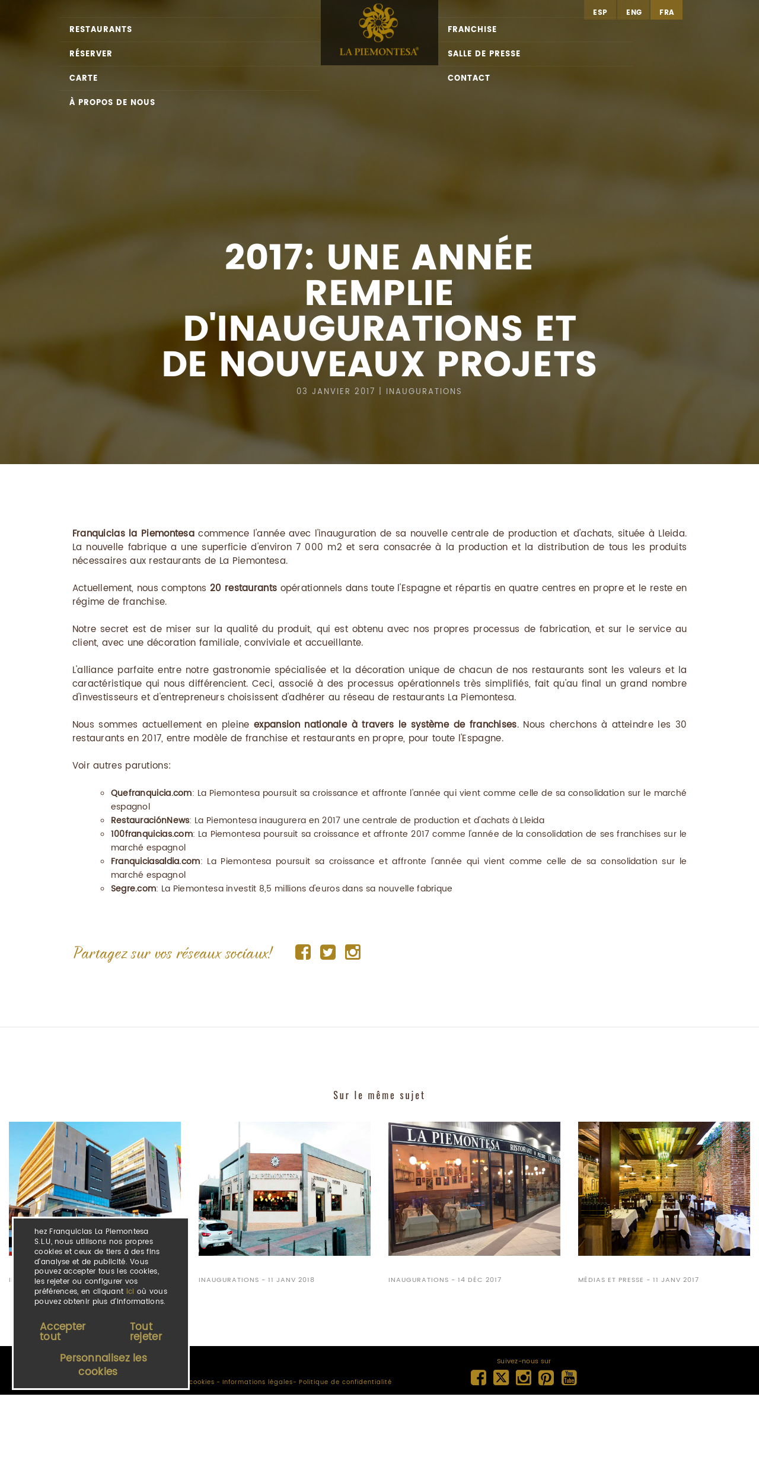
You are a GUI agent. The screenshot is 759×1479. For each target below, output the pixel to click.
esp (600, 12)
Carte (83, 78)
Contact (469, 78)
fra (666, 12)
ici (130, 1291)
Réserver (91, 54)
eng (634, 12)
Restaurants (100, 30)
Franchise (472, 30)
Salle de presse (484, 54)
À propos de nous (112, 103)
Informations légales (257, 1382)
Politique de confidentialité (345, 1382)
